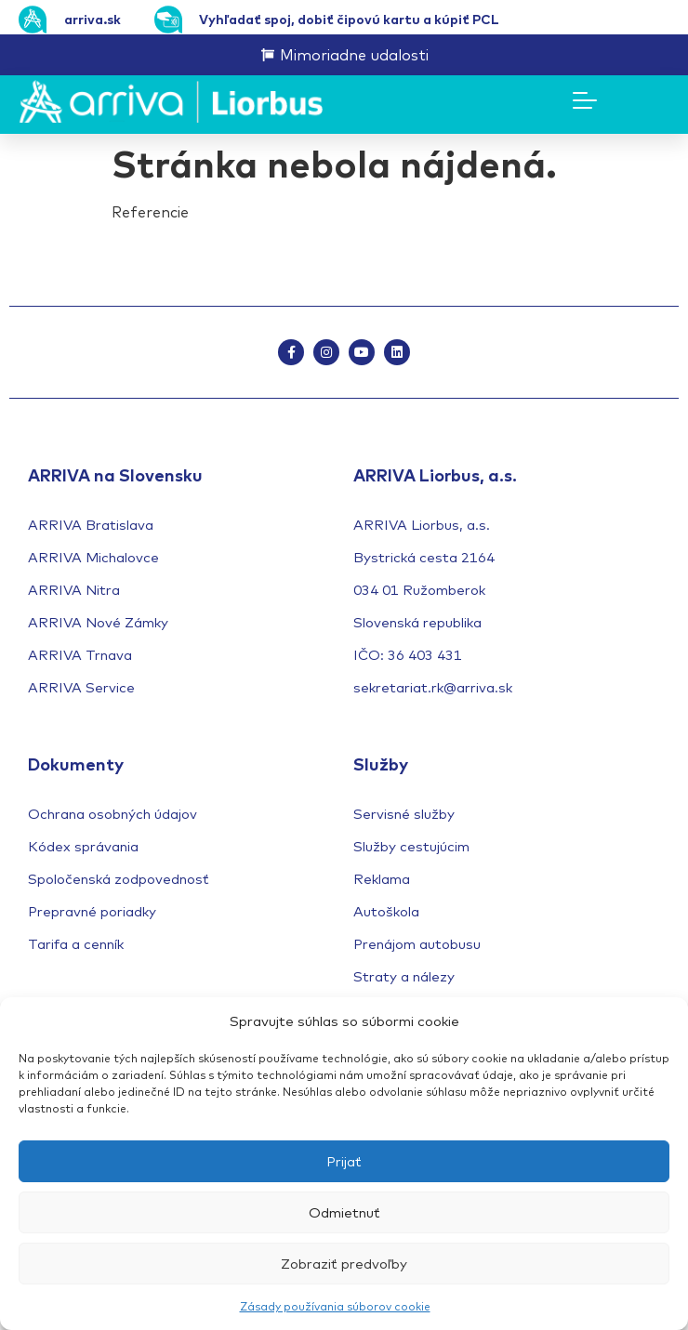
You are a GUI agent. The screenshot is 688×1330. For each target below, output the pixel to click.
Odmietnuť (344, 1212)
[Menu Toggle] (585, 100)
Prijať (344, 1161)
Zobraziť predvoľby (344, 1263)
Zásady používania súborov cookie (335, 1306)
